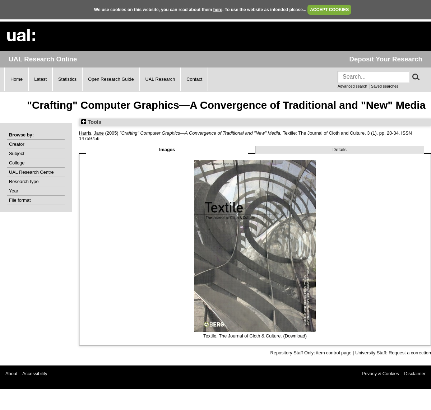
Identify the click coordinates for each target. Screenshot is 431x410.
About (11, 373)
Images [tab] (167, 149)
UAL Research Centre (31, 172)
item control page (333, 352)
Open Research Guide (111, 79)
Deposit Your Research (385, 59)
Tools (91, 122)
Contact (194, 79)
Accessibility (34, 373)
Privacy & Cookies (380, 373)
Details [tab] (340, 149)
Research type (24, 181)
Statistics (67, 79)
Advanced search (352, 86)
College (16, 163)
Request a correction (410, 352)
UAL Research (160, 79)
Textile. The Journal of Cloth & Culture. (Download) (255, 336)
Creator (16, 144)
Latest (40, 79)
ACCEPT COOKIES (329, 9)
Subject (16, 153)
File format (20, 200)
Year (13, 191)
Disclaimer (415, 373)
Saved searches (384, 86)
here (217, 9)
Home (16, 79)
